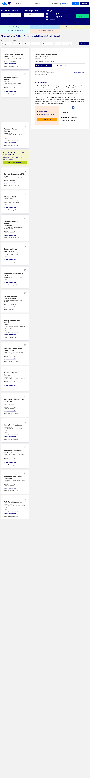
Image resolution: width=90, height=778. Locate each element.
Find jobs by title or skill (9, 11)
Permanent (50, 17)
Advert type (36, 44)
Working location (47, 44)
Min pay (26, 44)
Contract (60, 17)
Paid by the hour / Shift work (45, 30)
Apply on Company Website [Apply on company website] (43, 66)
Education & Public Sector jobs (15, 30)
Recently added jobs (15, 26)
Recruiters (84, 3)
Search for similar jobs (63, 66)
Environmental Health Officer (46, 55)
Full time (59, 14)
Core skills (17, 44)
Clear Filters (84, 44)
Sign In (76, 3)
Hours (57, 44)
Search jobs (82, 16)
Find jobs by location (31, 11)
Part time (50, 14)
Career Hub (19, 3)
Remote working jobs (45, 26)
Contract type (67, 44)
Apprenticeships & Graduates (75, 26)
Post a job (55, 3)
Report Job (65, 112)
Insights (37, 3)
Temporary (50, 19)
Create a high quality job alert (16, 162)
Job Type (49, 11)
